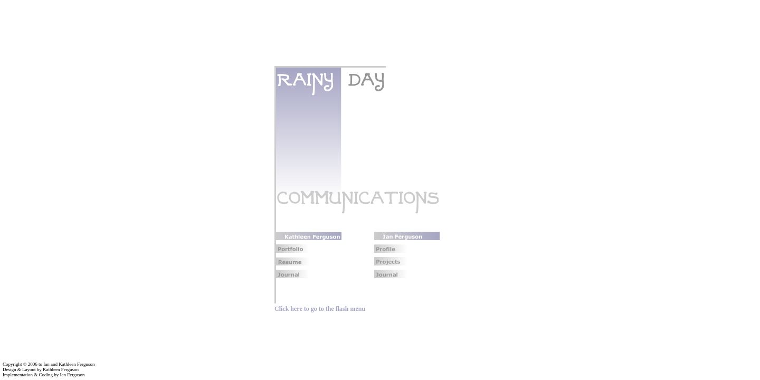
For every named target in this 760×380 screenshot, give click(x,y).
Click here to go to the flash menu (319, 308)
